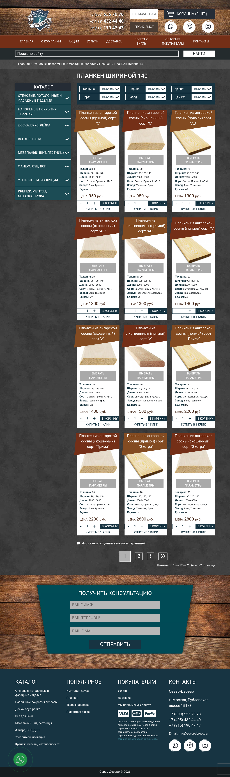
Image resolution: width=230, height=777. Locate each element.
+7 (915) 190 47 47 (185, 725)
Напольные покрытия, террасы (37, 111)
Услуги (92, 41)
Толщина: (89, 89)
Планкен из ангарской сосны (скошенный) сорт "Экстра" (194, 441)
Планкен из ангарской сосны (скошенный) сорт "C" (146, 118)
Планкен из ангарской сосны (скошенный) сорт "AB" (98, 225)
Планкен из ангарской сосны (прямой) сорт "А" (193, 226)
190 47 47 (107, 27)
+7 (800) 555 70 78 (185, 714)
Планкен (72, 697)
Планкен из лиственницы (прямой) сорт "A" (145, 333)
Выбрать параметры (98, 160)
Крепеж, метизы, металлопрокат (32, 193)
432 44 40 (107, 21)
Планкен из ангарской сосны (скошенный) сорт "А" (98, 333)
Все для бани (29, 139)
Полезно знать (141, 42)
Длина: (179, 89)
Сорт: (86, 97)
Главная (26, 41)
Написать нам (144, 14)
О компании (51, 41)
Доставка (114, 41)
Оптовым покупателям (173, 42)
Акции (74, 41)
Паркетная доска (78, 712)
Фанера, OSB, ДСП (32, 166)
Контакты (201, 41)
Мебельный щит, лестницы (41, 153)
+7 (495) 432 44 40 (185, 720)
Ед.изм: (180, 97)
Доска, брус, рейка (34, 125)
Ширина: (134, 89)
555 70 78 (107, 14)
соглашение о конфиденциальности (137, 739)
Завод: (133, 97)
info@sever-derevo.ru (193, 733)
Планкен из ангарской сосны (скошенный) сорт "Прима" (98, 441)
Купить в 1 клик (98, 209)
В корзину (110, 203)
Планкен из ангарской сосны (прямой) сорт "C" (98, 118)
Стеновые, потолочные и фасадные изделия (40, 98)
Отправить (115, 644)
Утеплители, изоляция (38, 180)
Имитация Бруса (77, 690)
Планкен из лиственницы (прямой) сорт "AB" (145, 225)
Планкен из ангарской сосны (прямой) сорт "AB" (194, 118)
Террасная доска (77, 704)
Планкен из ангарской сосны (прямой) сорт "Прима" (194, 333)
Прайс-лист (144, 26)
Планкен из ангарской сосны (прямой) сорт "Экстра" (146, 441)
